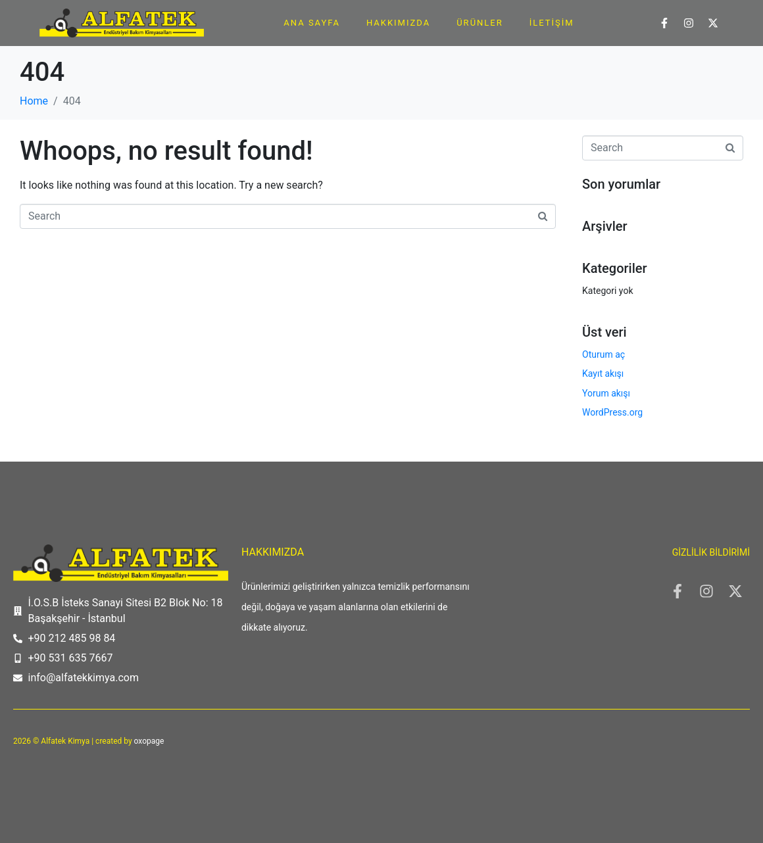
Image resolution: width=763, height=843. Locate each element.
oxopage (149, 741)
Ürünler (479, 23)
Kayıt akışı (603, 373)
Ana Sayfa (311, 23)
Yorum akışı (606, 393)
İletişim (551, 23)
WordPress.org (612, 412)
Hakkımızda (398, 23)
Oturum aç (603, 354)
